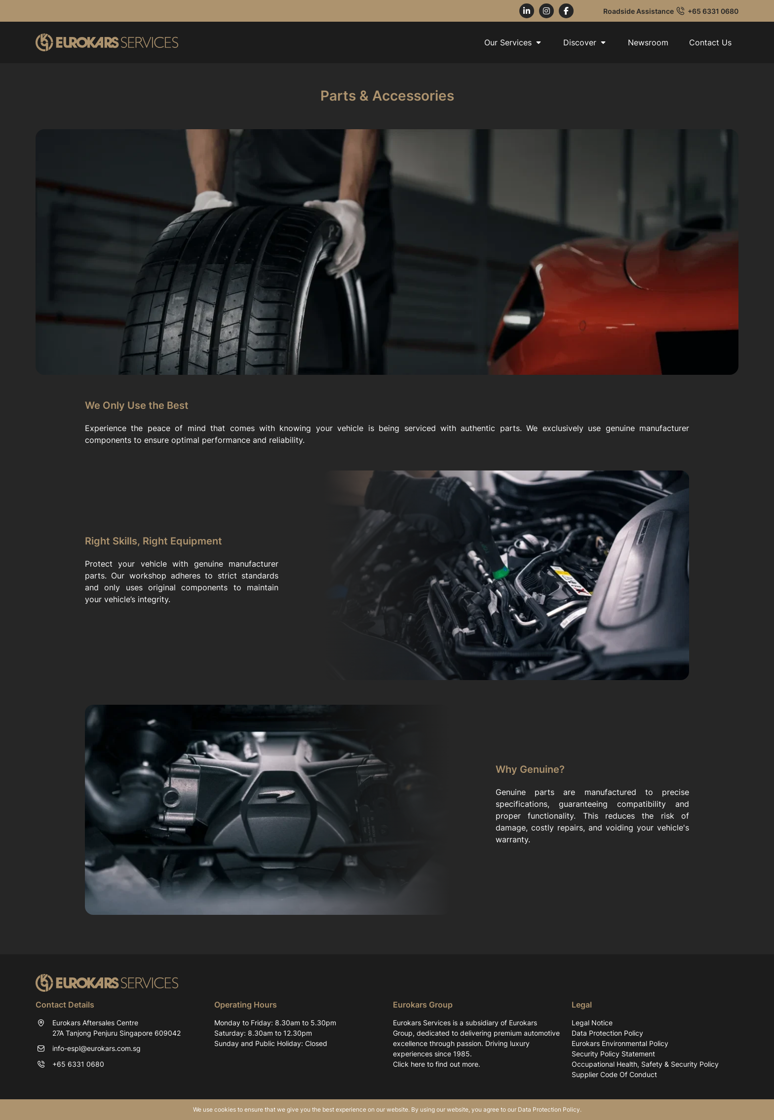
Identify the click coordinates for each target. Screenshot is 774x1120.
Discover (585, 42)
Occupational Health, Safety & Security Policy (645, 1064)
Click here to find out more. (436, 1064)
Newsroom (648, 42)
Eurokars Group (423, 1005)
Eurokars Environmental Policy (620, 1043)
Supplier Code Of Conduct (614, 1074)
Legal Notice (592, 1022)
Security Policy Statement (613, 1053)
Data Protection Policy (607, 1033)
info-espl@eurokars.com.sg (96, 1048)
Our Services (513, 42)
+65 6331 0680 (713, 11)
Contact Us (710, 42)
